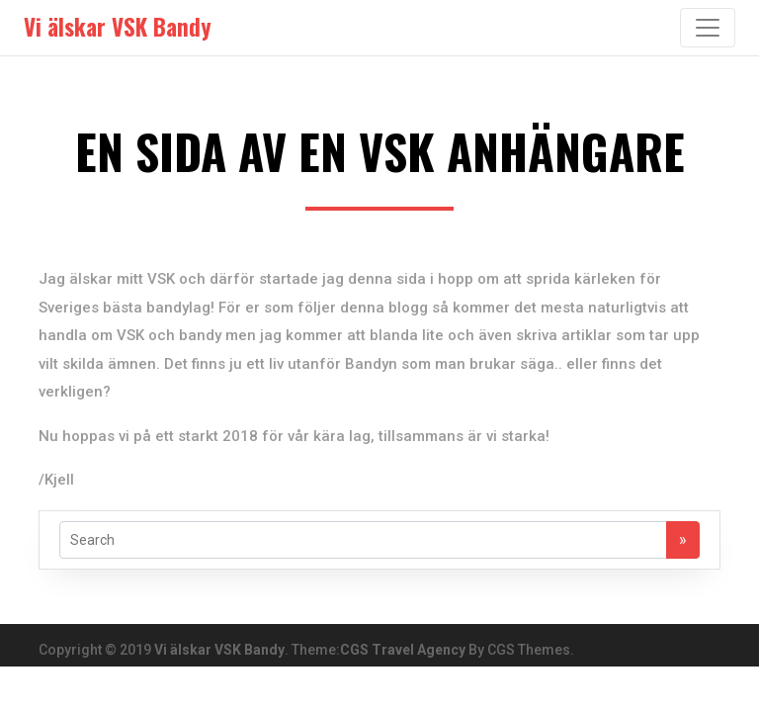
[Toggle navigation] (707, 27)
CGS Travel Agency (402, 650)
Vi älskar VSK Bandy (219, 650)
